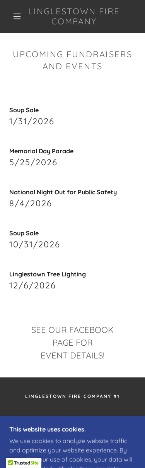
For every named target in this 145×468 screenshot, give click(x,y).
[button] (17, 16)
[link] (74, 16)
